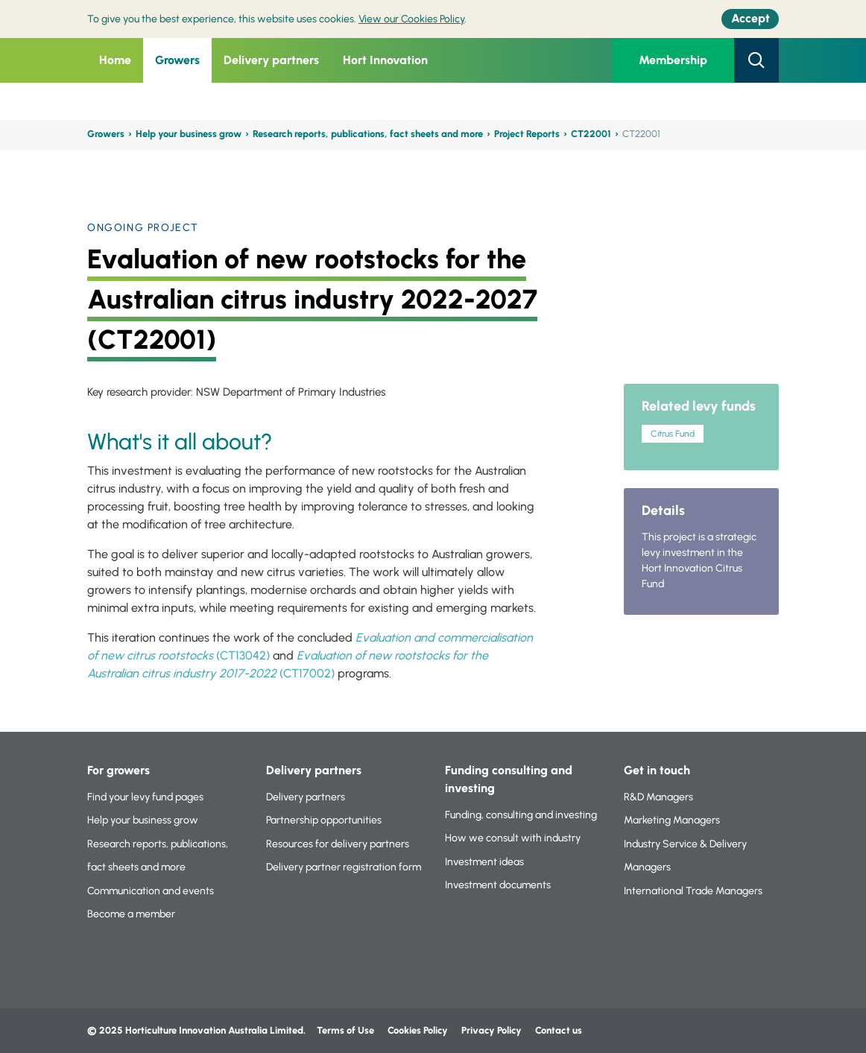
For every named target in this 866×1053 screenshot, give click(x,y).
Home (115, 60)
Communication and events (150, 891)
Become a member (131, 914)
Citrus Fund (673, 434)
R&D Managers (658, 797)
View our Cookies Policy (411, 19)
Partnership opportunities (324, 820)
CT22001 (591, 133)
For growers (118, 770)
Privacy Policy (492, 1030)
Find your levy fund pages (145, 797)
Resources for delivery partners (337, 844)
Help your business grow (188, 133)
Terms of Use (345, 1030)
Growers (177, 60)
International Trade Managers (693, 891)
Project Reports (527, 133)
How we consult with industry (513, 838)
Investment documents (498, 885)
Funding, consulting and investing (521, 815)
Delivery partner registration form (343, 867)
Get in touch (657, 770)
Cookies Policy (418, 1030)
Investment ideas (484, 862)
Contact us (558, 1030)
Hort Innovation (385, 60)
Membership (673, 60)
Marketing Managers (672, 820)
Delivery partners (271, 60)
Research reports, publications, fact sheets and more (368, 133)
